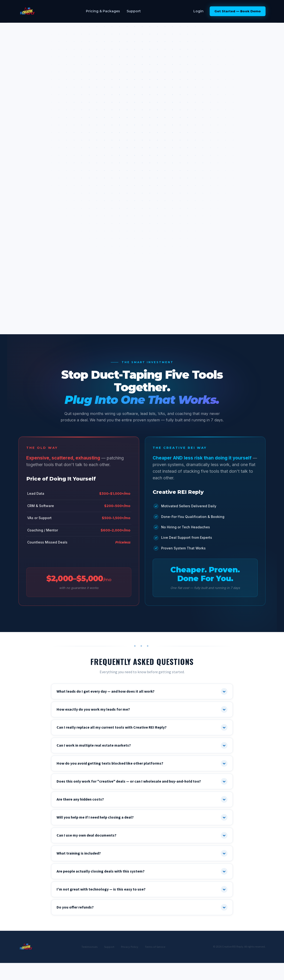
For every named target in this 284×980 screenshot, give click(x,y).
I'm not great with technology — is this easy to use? (142, 889)
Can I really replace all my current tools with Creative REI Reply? (142, 727)
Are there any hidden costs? (142, 799)
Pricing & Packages (103, 11)
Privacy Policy (129, 947)
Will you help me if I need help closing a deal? (142, 817)
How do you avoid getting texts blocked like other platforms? (142, 763)
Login (198, 11)
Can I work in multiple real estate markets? (142, 745)
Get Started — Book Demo (237, 11)
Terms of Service (155, 947)
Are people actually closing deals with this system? (142, 871)
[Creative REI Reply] (27, 11)
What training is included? (142, 853)
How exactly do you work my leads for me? (142, 709)
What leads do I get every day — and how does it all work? (142, 691)
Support (134, 11)
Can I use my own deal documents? (142, 835)
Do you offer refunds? (142, 907)
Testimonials (89, 947)
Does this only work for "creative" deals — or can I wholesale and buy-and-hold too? (142, 781)
